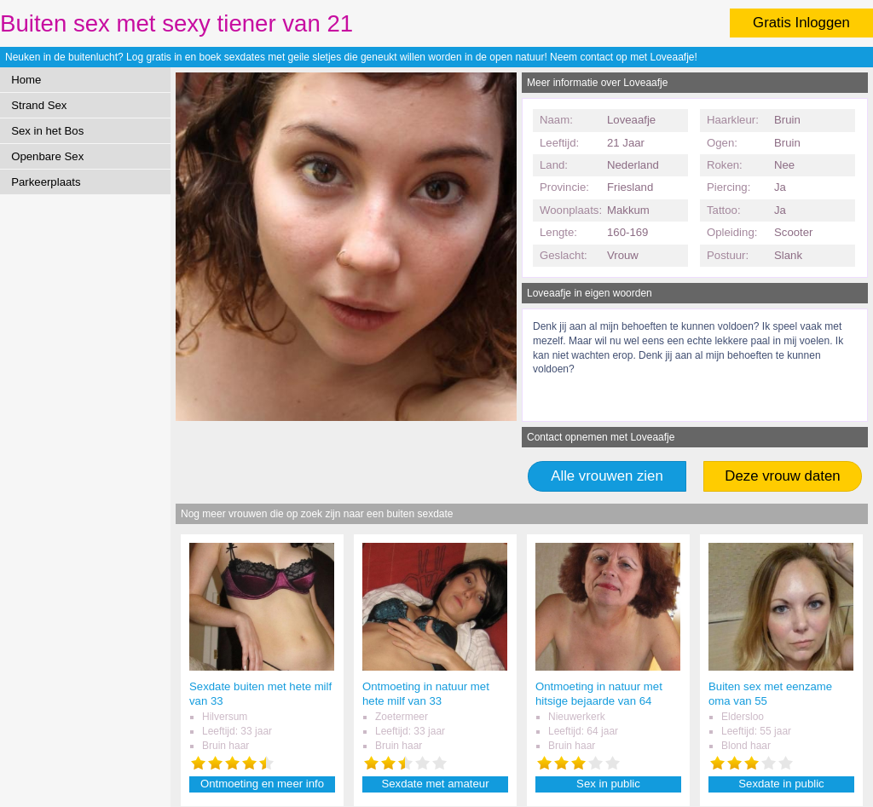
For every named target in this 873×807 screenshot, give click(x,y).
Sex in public (608, 783)
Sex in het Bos (47, 130)
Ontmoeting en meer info (262, 783)
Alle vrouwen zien (607, 476)
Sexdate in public (781, 783)
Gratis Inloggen (801, 22)
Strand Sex (38, 105)
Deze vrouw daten (782, 476)
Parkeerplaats (45, 182)
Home (26, 79)
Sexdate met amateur (435, 783)
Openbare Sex (47, 156)
